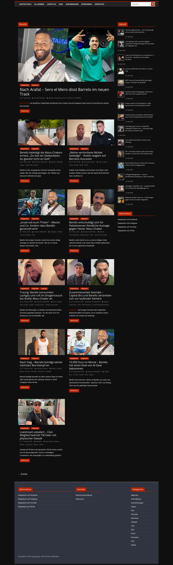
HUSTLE (70, 98)
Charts (133, 507)
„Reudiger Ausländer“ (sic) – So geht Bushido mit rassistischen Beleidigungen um (140, 187)
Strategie (48, 371)
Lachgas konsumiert (51, 305)
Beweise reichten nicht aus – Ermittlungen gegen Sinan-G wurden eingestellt (139, 198)
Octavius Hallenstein (40, 162)
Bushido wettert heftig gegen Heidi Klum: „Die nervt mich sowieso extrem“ (139, 93)
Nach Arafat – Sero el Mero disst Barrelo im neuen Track (64, 92)
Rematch (34, 371)
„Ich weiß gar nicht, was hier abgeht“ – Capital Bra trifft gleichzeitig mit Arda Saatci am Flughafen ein (139, 43)
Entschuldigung (74, 235)
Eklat (81, 165)
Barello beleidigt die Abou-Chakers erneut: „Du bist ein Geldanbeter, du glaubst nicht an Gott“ (41, 156)
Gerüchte (99, 4)
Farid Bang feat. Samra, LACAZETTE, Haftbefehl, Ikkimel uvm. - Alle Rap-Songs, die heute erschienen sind (139, 128)
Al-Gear (75, 375)
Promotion (135, 537)
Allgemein (39, 4)
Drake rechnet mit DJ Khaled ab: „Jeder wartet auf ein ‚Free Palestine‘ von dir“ (138, 104)
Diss (61, 4)
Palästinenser (84, 235)
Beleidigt (59, 162)
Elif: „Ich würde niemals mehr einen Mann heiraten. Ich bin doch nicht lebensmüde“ (139, 152)
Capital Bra (72, 305)
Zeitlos (133, 545)
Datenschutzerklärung (84, 495)
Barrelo (59, 368)
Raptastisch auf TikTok (126, 231)
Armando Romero (39, 98)
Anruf (55, 302)
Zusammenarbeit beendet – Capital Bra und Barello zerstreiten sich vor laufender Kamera (90, 295)
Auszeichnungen (137, 503)
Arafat (71, 165)
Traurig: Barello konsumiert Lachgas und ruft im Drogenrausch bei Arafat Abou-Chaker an (41, 295)
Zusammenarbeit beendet (101, 305)
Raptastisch (25, 4)
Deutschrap (58, 98)
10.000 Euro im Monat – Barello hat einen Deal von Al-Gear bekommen (88, 365)
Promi (133, 533)
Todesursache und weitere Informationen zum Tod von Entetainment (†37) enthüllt (139, 116)
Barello (51, 98)
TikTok (86, 165)
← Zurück (22, 474)
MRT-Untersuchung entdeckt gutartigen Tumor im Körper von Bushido (138, 81)
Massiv (28, 235)
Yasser (22, 165)
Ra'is (33, 235)
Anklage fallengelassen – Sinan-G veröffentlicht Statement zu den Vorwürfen (139, 175)
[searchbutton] (153, 4)
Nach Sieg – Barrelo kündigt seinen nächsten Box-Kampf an (41, 363)
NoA (132, 530)
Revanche (41, 371)
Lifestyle (51, 4)
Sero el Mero (24, 103)
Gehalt (91, 375)
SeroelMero (77, 98)
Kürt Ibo (27, 371)
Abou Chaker (103, 162)
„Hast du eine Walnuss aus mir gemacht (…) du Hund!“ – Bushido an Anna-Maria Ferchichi (139, 57)
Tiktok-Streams (86, 305)
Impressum (80, 499)
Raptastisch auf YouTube (127, 227)
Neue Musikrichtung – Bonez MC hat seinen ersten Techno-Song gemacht (139, 164)
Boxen (22, 371)
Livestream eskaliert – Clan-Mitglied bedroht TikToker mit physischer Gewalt (38, 435)
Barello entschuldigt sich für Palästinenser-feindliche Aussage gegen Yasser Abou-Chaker (89, 225)
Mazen (36, 444)
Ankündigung (72, 4)
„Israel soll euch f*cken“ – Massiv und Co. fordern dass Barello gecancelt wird (40, 225)
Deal (86, 375)
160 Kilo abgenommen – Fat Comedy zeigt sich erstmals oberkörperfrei (139, 31)
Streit (91, 235)
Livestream (29, 444)
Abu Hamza (49, 441)
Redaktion (39, 441)
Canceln (22, 235)
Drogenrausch (39, 305)
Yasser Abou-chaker (31, 165)
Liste (133, 526)
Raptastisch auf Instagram (127, 223)
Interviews (86, 4)
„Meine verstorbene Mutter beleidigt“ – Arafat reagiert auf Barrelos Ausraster (87, 156)
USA (132, 541)
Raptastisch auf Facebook (127, 219)
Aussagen (53, 232)
